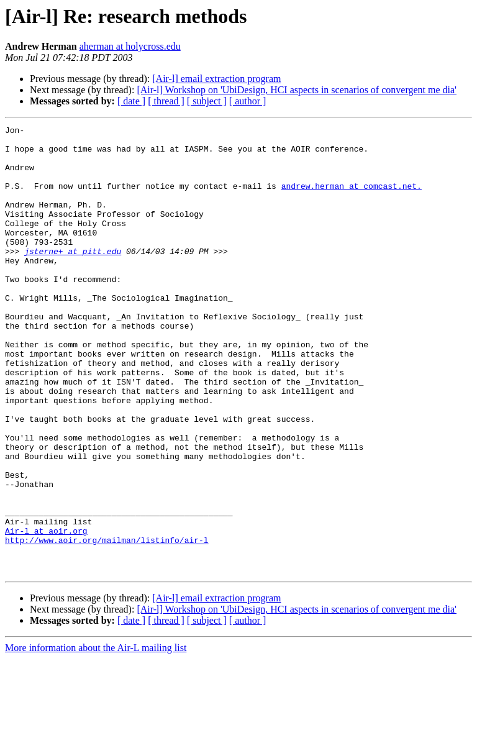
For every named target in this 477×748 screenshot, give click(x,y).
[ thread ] (166, 101)
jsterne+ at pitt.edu (72, 277)
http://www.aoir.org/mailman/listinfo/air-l (107, 623)
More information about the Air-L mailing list (95, 737)
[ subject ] (207, 101)
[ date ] (131, 101)
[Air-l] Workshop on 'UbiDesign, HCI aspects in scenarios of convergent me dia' (297, 89)
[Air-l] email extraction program (216, 78)
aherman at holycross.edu (130, 46)
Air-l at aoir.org (46, 612)
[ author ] (247, 101)
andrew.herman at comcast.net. (351, 198)
